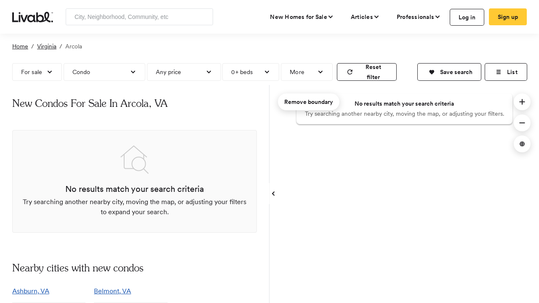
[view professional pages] (418, 16)
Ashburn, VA (30, 291)
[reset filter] (366, 72)
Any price (168, 72)
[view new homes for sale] (301, 16)
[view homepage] (32, 16)
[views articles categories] (365, 16)
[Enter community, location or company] (139, 16)
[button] (449, 72)
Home (20, 46)
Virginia (46, 46)
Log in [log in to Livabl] (467, 17)
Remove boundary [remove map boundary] (308, 101)
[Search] (203, 16)
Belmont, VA (112, 291)
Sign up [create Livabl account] (508, 16)
